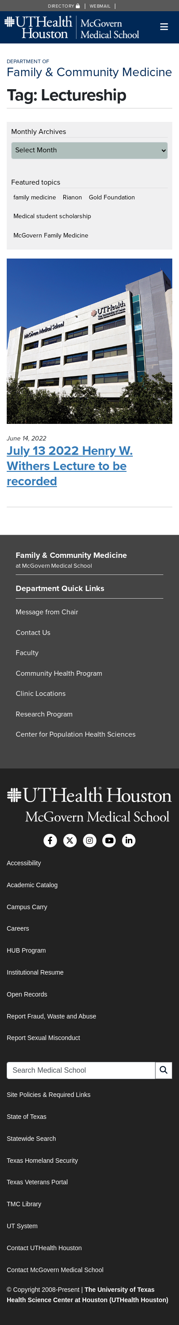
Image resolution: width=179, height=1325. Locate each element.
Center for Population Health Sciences (75, 734)
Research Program (44, 714)
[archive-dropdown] (89, 150)
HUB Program (26, 950)
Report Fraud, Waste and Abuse (51, 1016)
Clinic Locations (40, 693)
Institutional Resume (35, 972)
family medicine (34, 197)
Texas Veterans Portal (37, 1182)
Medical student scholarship (52, 216)
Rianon (72, 197)
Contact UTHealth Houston (44, 1248)
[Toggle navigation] (164, 27)
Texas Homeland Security (42, 1160)
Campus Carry (27, 907)
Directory (64, 6)
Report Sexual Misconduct (43, 1037)
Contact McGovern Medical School (55, 1269)
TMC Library (24, 1204)
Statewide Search (31, 1138)
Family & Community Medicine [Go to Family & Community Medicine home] (71, 555)
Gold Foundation (112, 197)
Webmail (100, 6)
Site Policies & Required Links (49, 1094)
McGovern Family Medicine (50, 235)
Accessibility (24, 863)
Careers (18, 928)
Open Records (27, 994)
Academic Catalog (32, 885)
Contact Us (33, 632)
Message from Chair (47, 612)
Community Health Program (59, 673)
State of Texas (26, 1116)
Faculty (27, 652)
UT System (22, 1226)
